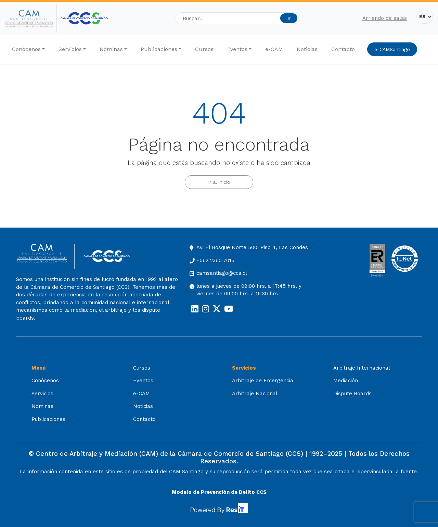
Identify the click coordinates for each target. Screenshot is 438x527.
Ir (289, 18)
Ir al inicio (219, 182)
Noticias (307, 49)
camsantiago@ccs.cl (221, 273)
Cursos (204, 49)
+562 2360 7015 (215, 260)
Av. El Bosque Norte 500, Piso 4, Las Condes (252, 247)
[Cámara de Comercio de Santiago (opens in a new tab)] (84, 18)
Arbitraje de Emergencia (262, 380)
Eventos (237, 49)
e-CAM (274, 49)
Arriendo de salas (384, 18)
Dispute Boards (352, 393)
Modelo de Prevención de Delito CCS (219, 492)
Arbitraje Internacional (361, 368)
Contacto (343, 49)
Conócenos (26, 49)
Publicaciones (159, 49)
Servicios (70, 49)
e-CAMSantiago (392, 49)
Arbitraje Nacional (255, 393)
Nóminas (111, 49)
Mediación (345, 380)
